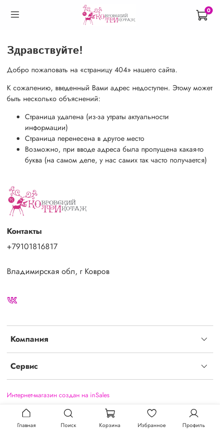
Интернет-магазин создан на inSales (58, 394)
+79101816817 (32, 246)
